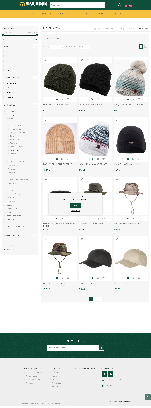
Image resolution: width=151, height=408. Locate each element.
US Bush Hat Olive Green (91, 225)
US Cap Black (85, 285)
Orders (55, 381)
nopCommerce (124, 403)
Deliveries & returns (34, 374)
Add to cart (57, 101)
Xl (7, 67)
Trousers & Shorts (16, 141)
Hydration (11, 214)
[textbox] (77, 6)
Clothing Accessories (16, 163)
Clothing (120, 30)
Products (109, 30)
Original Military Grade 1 (17, 195)
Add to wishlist (68, 101)
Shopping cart (127, 5)
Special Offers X (13, 210)
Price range (10, 30)
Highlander (11, 85)
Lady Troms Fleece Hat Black (128, 166)
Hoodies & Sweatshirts (18, 134)
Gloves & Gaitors (16, 148)
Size (6, 48)
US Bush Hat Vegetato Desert (128, 225)
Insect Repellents (14, 217)
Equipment (12, 174)
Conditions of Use (33, 381)
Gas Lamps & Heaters (15, 228)
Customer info (57, 374)
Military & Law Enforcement (18, 181)
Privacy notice (31, 378)
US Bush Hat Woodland (54, 285)
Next (100, 300)
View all (8, 251)
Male (11, 120)
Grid (141, 48)
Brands (9, 207)
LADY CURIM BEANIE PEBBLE (57, 166)
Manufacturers (12, 79)
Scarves (13, 155)
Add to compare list (62, 101)
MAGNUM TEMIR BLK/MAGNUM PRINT (59, 226)
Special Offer (12, 224)
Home (99, 30)
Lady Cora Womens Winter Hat (129, 106)
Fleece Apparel (15, 131)
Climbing (11, 178)
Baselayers (14, 145)
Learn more (75, 211)
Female (131, 30)
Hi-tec (8, 94)
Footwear (11, 167)
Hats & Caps (14, 152)
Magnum (10, 99)
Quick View (46, 61)
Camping (11, 171)
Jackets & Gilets (15, 127)
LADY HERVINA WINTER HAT (93, 166)
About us (29, 385)
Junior (11, 159)
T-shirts (12, 138)
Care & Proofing (13, 221)
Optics (10, 192)
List (145, 48)
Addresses (56, 378)
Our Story (11, 203)
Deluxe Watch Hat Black (90, 106)
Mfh (8, 90)
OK (75, 205)
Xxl (7, 72)
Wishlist (55, 388)
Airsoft (10, 188)
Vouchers (11, 199)
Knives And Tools (14, 185)
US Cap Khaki (121, 285)
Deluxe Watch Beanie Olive (56, 106)
